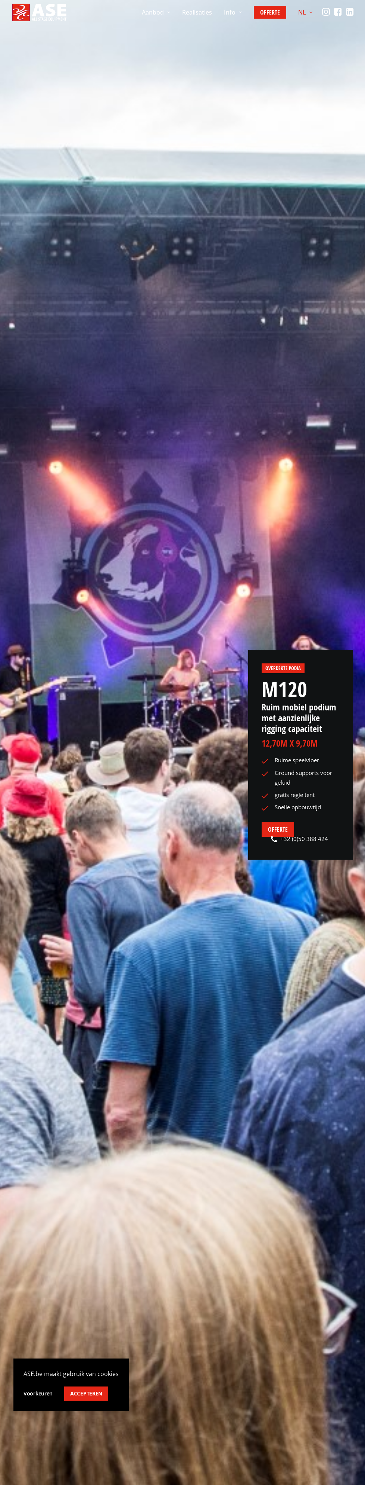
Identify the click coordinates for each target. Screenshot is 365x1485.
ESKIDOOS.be (59, 1475)
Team (197, 1395)
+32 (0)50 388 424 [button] (299, 230)
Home (19, 286)
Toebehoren (118, 1423)
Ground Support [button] (105, 884)
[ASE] (39, 12)
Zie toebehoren (267, 364)
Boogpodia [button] (52, 884)
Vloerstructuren (123, 1395)
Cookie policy (74, 1447)
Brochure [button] (160, 515)
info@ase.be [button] (42, 1378)
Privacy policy (31, 1447)
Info (233, 12)
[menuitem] (156, 12)
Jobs (195, 1423)
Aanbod (156, 12)
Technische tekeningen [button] (173, 504)
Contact (200, 1408)
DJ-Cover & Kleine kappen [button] (233, 884)
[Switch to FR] (315, 1411)
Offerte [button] (278, 221)
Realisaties (197, 12)
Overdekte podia (283, 60)
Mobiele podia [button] (163, 884)
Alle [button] (19, 884)
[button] (326, 12)
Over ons (202, 1380)
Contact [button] (144, 1224)
